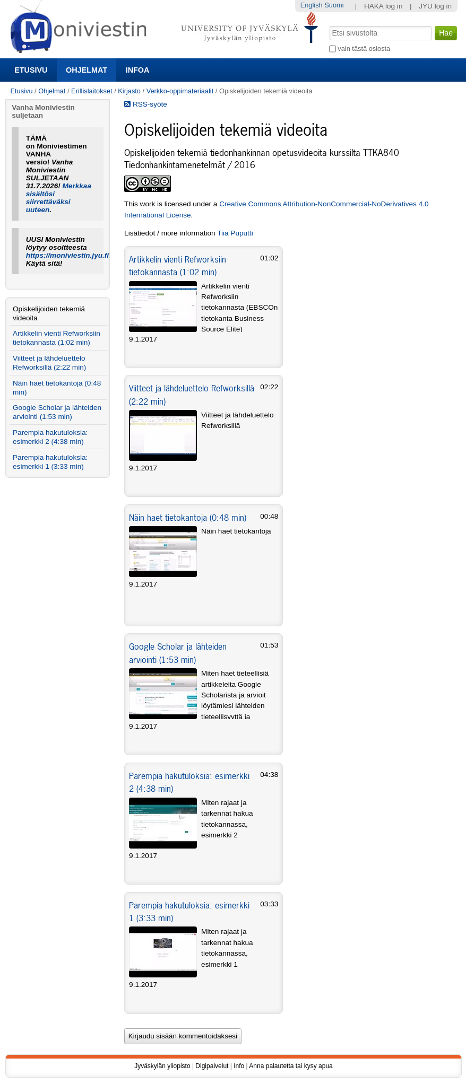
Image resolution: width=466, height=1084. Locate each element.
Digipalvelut (211, 1066)
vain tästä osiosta (364, 49)
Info (239, 1066)
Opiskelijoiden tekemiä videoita (49, 313)
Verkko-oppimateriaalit (180, 91)
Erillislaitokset (92, 91)
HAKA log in (383, 6)
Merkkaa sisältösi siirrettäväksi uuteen (58, 198)
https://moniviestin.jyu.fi (67, 255)
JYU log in (435, 6)
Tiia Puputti (235, 233)
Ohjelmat (86, 70)
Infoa (138, 70)
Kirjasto (129, 91)
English (311, 5)
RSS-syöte (145, 104)
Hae (328, 24)
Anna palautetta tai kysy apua (290, 1066)
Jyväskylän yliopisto (162, 1066)
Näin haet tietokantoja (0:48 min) (187, 517)
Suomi (333, 5)
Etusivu (30, 70)
